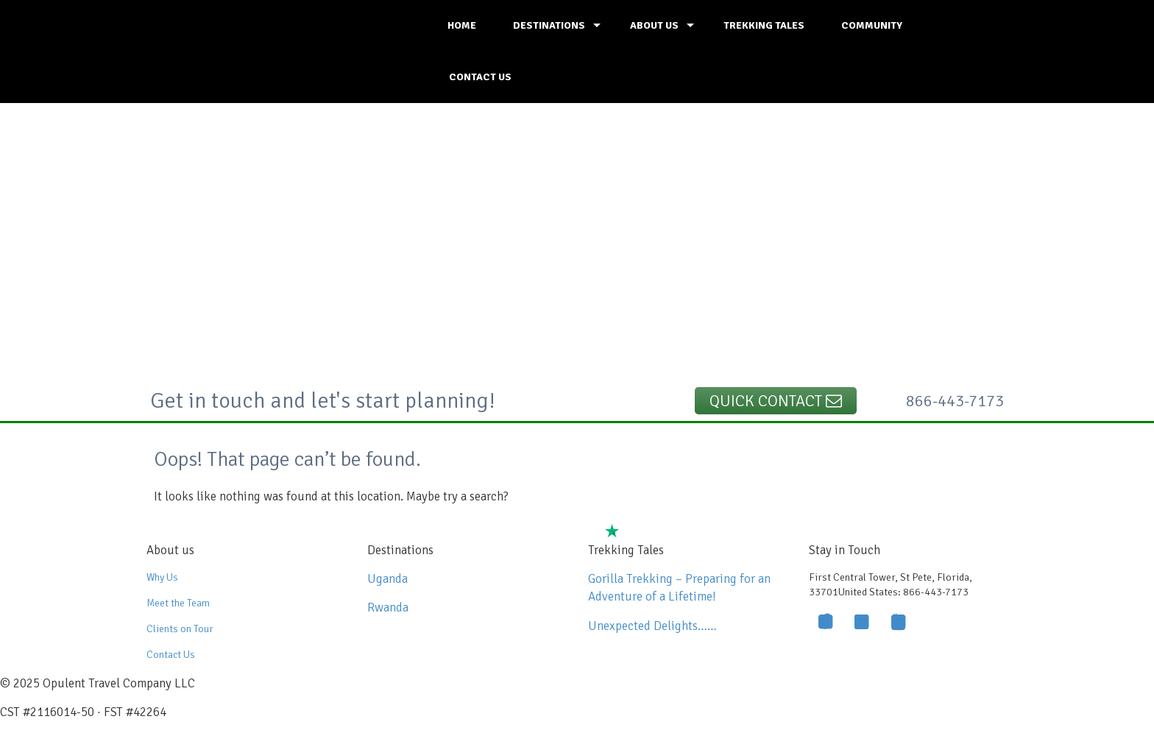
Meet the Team (178, 603)
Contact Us (170, 654)
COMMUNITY (871, 25)
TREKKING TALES (763, 25)
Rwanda (387, 607)
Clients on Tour (179, 629)
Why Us (162, 577)
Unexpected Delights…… (652, 626)
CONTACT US (480, 77)
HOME (461, 25)
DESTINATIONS (549, 25)
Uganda (387, 579)
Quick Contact (775, 401)
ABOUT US (654, 25)
